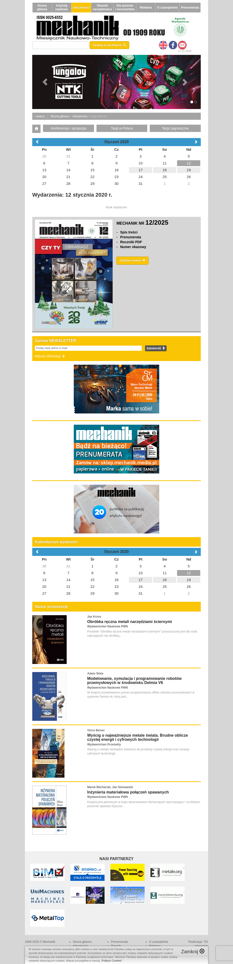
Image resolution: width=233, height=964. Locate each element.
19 (189, 580)
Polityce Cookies (111, 960)
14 (68, 580)
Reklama (146, 7)
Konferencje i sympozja (68, 128)
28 (68, 593)
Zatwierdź (156, 348)
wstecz (40, 116)
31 (68, 566)
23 (117, 586)
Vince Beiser (96, 730)
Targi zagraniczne (175, 128)
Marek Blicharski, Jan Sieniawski (110, 787)
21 (68, 586)
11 (165, 573)
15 (92, 580)
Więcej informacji (50, 356)
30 (44, 566)
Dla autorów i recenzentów (125, 7)
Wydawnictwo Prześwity (104, 744)
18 (165, 580)
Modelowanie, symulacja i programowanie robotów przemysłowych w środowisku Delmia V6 (134, 680)
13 (44, 580)
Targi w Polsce (122, 128)
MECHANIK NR (142, 223)
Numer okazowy (133, 247)
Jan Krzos (94, 616)
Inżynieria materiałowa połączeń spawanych (128, 792)
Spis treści (129, 232)
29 (92, 593)
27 (44, 593)
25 (165, 586)
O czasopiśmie (167, 7)
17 (140, 580)
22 (92, 586)
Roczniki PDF (131, 242)
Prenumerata (190, 7)
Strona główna (42, 7)
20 (44, 586)
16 (117, 580)
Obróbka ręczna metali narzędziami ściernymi (129, 622)
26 (189, 586)
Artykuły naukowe (61, 7)
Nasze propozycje (51, 606)
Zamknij (192, 951)
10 (140, 573)
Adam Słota (95, 673)
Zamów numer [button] (132, 260)
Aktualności (81, 7)
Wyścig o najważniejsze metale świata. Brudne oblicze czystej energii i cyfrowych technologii (137, 737)
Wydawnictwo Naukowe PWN (107, 626)
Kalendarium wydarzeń (56, 542)
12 (189, 573)
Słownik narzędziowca (102, 7)
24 (140, 586)
